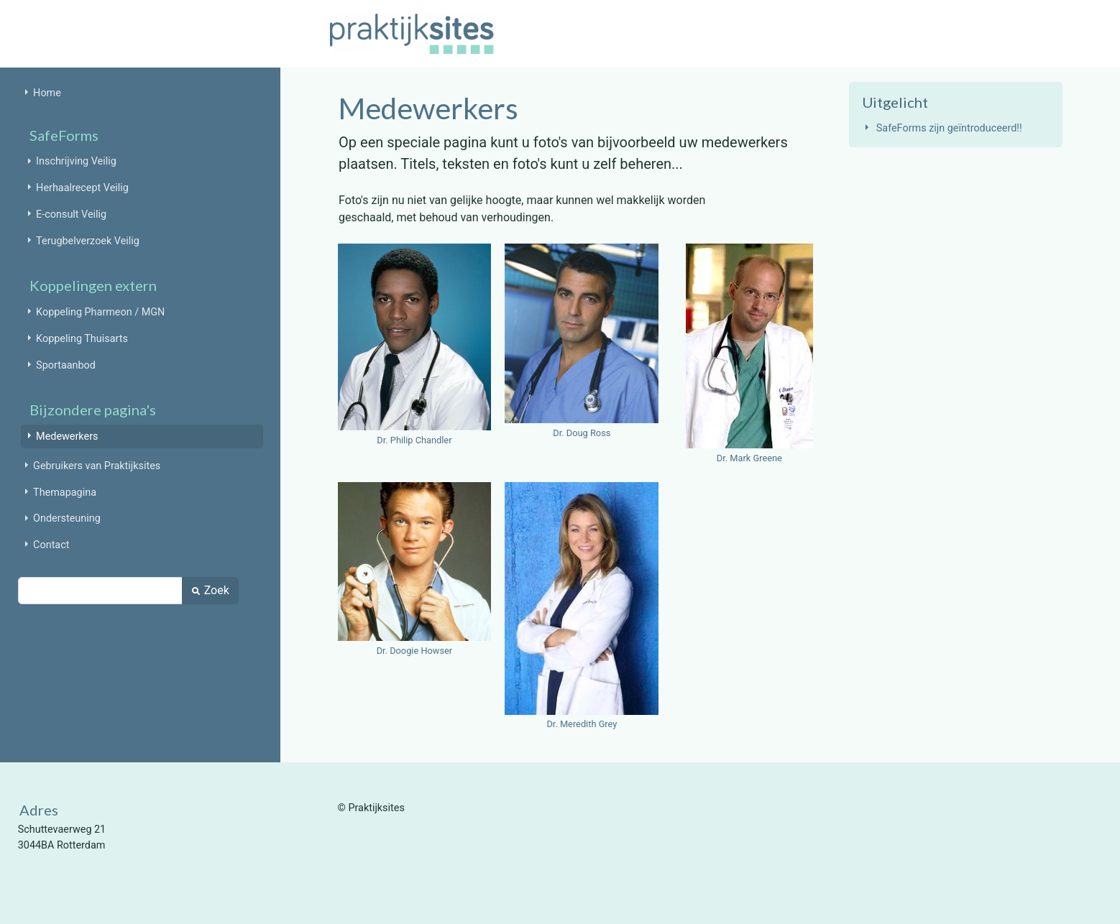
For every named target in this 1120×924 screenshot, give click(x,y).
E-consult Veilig (71, 214)
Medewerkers (67, 436)
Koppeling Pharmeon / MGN (100, 312)
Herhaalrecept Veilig (82, 188)
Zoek (210, 590)
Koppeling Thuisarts (82, 339)
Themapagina (64, 492)
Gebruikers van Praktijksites (96, 466)
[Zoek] (100, 590)
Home (47, 93)
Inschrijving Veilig (76, 161)
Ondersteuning (67, 518)
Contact (51, 545)
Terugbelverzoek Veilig (87, 241)
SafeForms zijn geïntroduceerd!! (949, 128)
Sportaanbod (66, 365)
